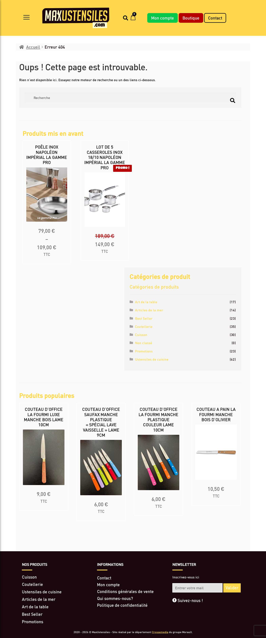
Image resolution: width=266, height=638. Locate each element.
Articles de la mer (149, 310)
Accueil (33, 46)
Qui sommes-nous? (115, 598)
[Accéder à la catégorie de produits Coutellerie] (58, 584)
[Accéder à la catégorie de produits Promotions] (58, 621)
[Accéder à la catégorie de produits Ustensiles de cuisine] (58, 591)
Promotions (144, 351)
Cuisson (141, 335)
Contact (215, 17)
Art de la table (146, 302)
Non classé (143, 343)
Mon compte (162, 17)
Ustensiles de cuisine (151, 359)
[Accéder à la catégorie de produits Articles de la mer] (58, 599)
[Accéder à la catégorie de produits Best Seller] (58, 614)
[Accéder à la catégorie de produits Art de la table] (58, 606)
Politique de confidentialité (122, 605)
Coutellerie (144, 326)
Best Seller (144, 318)
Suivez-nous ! (187, 600)
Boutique (191, 17)
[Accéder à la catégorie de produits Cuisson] (58, 576)
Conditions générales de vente (125, 591)
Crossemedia (160, 632)
